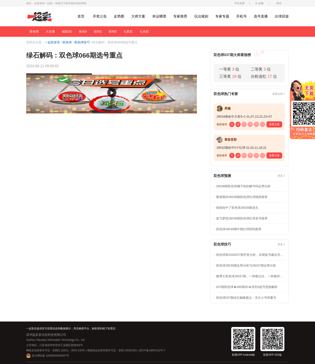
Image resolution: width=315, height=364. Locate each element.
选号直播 (261, 16)
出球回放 (282, 16)
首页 (80, 16)
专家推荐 (180, 16)
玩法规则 (201, 16)
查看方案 (274, 124)
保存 (279, 3)
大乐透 (50, 31)
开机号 (241, 16)
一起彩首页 (52, 42)
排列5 (113, 31)
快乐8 (83, 31)
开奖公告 (100, 16)
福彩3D (67, 31)
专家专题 (222, 16)
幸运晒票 (159, 16)
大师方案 (138, 16)
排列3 (98, 31)
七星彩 (128, 31)
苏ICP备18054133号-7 (152, 350)
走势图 (119, 16)
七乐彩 (144, 31)
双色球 (34, 31)
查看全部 (277, 93)
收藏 (261, 3)
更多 (280, 175)
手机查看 (239, 3)
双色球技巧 (82, 42)
